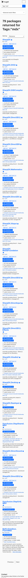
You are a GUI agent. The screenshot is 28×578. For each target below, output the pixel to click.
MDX (4, 57)
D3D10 (15, 295)
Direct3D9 (9, 161)
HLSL (15, 189)
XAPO (19, 374)
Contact (4, 574)
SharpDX (6, 40)
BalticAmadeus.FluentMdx (10, 529)
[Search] (24, 6)
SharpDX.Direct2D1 (11, 197)
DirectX (11, 55)
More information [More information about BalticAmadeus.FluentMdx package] (17, 552)
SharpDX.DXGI (9, 65)
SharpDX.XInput (10, 223)
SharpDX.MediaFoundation (10, 249)
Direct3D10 (10, 295)
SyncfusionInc (8, 429)
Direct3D (15, 55)
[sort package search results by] (16, 36)
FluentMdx (9, 542)
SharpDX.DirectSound (12, 451)
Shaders (21, 189)
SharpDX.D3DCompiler (13, 90)
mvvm (15, 518)
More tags (11, 216)
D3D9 (14, 161)
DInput (15, 320)
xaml (4, 440)
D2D (15, 214)
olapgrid (12, 518)
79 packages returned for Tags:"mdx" (12, 25)
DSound (16, 468)
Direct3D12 (10, 494)
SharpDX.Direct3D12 (12, 476)
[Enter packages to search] (11, 6)
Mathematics (10, 189)
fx (17, 189)
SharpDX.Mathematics (12, 169)
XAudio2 (9, 374)
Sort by (5, 36)
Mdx (5, 542)
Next (17, 562)
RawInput (9, 416)
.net (21, 438)
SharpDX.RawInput (11, 403)
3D (6, 57)
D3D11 (17, 135)
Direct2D (11, 214)
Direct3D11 (12, 135)
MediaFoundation (11, 270)
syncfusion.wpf (14, 438)
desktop (7, 440)
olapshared (5, 441)
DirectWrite (5, 216)
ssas (11, 440)
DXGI (8, 82)
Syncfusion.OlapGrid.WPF (12, 502)
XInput (9, 241)
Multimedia (21, 55)
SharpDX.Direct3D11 (12, 117)
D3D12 (15, 494)
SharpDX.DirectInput (12, 303)
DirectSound (10, 468)
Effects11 (21, 135)
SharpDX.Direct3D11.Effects (12, 329)
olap (13, 440)
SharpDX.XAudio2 (11, 357)
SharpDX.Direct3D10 (12, 278)
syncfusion (7, 438)
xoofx (5, 41)
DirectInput (10, 320)
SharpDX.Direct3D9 (11, 144)
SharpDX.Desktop (10, 382)
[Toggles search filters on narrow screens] (24, 12)
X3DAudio (14, 374)
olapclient (17, 440)
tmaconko (6, 532)
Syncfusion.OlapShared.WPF (13, 424)
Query (13, 542)
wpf (19, 438)
